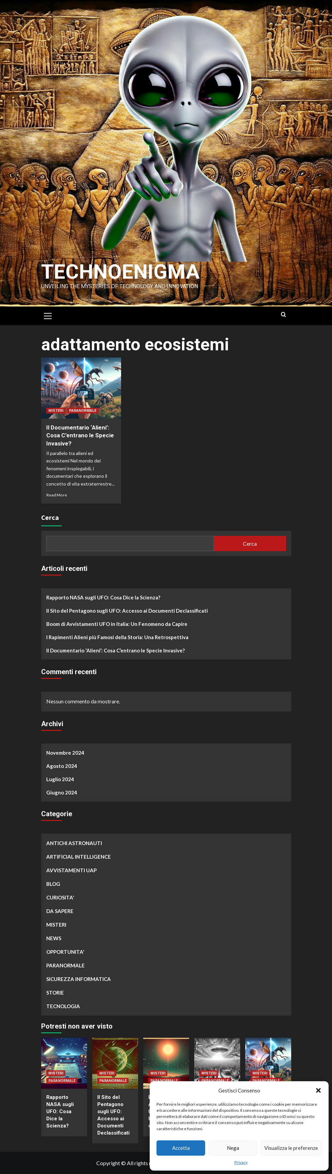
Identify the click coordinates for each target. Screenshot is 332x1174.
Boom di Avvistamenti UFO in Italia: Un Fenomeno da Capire (116, 624)
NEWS (53, 938)
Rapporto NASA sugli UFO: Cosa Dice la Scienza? (103, 597)
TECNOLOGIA (63, 1006)
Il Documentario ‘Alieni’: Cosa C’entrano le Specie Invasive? (80, 435)
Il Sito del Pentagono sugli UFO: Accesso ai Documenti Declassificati (127, 611)
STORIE (55, 992)
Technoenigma (120, 272)
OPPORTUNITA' (65, 952)
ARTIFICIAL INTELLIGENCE (78, 857)
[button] (318, 1090)
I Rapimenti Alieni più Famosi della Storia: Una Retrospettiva (117, 637)
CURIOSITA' (60, 897)
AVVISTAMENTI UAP (71, 870)
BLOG (53, 884)
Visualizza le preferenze (291, 1148)
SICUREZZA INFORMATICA (78, 979)
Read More (56, 494)
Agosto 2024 (61, 766)
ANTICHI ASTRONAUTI (74, 843)
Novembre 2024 (65, 753)
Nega (233, 1148)
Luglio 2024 (60, 779)
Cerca (50, 517)
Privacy (241, 1162)
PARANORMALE (82, 410)
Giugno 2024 (61, 792)
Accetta (181, 1148)
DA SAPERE (59, 911)
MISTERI (55, 410)
